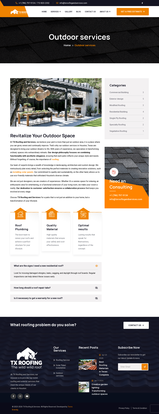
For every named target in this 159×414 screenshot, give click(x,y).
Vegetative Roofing (118, 131)
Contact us (136, 325)
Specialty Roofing (118, 124)
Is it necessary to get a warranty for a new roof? (38, 298)
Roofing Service (63, 360)
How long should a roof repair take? (32, 287)
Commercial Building (119, 92)
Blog (78, 12)
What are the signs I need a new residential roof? (38, 265)
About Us (104, 12)
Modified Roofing (117, 105)
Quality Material (52, 227)
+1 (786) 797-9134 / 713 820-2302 (34, 3)
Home (44, 12)
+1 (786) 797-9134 (119, 195)
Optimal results (83, 227)
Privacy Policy (124, 408)
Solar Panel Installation (61, 366)
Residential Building (118, 112)
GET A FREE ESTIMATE (133, 11)
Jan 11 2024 (97, 380)
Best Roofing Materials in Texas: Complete (104, 368)
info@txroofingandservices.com (73, 3)
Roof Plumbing (21, 227)
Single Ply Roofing (118, 118)
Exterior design (116, 99)
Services (55, 12)
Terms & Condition (140, 408)
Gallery (68, 12)
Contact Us (90, 12)
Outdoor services (59, 374)
